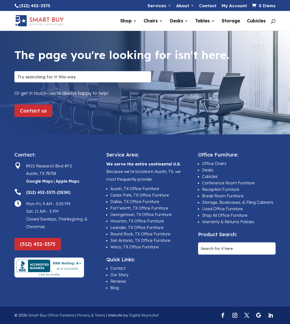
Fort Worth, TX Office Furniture (139, 208)
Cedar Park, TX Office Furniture (139, 195)
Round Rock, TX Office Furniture (140, 233)
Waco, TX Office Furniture (134, 246)
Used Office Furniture (222, 208)
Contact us (33, 111)
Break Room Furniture (223, 195)
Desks (176, 21)
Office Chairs (214, 163)
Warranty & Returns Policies (228, 221)
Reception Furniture (220, 189)
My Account (234, 5)
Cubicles (256, 21)
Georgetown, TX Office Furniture (141, 214)
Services (157, 5)
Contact (207, 5)
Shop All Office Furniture (225, 215)
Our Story (119, 274)
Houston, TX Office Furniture (137, 220)
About (182, 5)
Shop (126, 21)
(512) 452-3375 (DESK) (48, 192)
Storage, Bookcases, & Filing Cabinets (237, 202)
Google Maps (39, 181)
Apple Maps (67, 181)
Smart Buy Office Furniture (51, 315)
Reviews (118, 281)
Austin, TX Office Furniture (134, 188)
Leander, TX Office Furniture (137, 227)
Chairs (151, 21)
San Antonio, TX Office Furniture (140, 240)
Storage (231, 21)
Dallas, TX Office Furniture (134, 201)
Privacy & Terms (91, 315)
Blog (114, 287)
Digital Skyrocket (144, 315)
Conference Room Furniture (228, 182)
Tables (202, 21)
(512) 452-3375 (37, 244)
